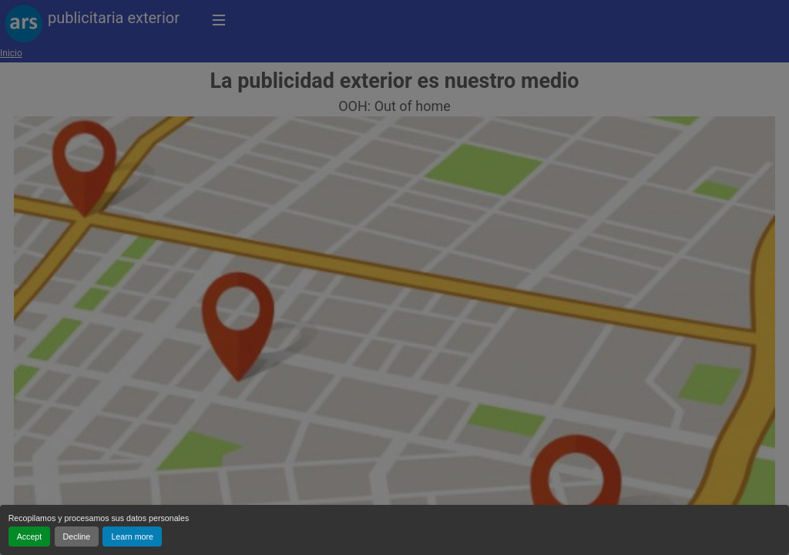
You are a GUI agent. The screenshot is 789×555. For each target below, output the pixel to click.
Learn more (132, 536)
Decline (77, 536)
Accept (29, 536)
